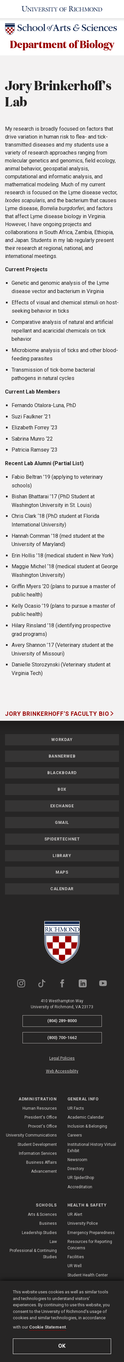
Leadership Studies (39, 1232)
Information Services (38, 1153)
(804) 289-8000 (62, 1020)
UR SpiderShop (80, 1178)
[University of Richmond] (62, 9)
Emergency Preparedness (91, 1232)
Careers (74, 1135)
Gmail (62, 822)
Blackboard (62, 773)
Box (62, 789)
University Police (82, 1223)
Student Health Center (87, 1275)
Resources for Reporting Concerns (89, 1244)
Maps (62, 872)
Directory (75, 1168)
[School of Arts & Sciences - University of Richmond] (62, 30)
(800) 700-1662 (62, 1037)
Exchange (62, 806)
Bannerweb (62, 756)
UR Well (74, 1266)
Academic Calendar (85, 1117)
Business (48, 1223)
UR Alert (74, 1214)
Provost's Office (42, 1126)
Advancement (44, 1171)
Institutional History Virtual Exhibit (91, 1147)
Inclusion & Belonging (87, 1126)
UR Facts (75, 1108)
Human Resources (39, 1108)
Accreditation (79, 1187)
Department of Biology (62, 43)
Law (53, 1241)
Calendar (62, 889)
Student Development (37, 1144)
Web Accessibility (62, 1071)
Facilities (75, 1257)
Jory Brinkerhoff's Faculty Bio (57, 714)
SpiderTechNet (62, 839)
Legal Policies (62, 1058)
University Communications (31, 1135)
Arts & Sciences (42, 1214)
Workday (61, 739)
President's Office (40, 1117)
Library (62, 855)
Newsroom (77, 1159)
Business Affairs (41, 1162)
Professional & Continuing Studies (33, 1253)
